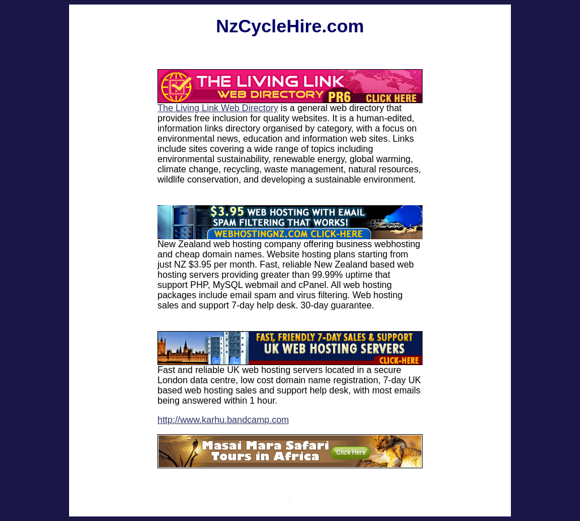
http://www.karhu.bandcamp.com (223, 420)
